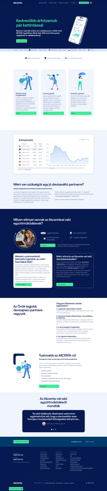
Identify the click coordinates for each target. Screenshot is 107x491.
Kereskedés (58, 455)
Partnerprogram (73, 462)
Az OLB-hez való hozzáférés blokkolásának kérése (81, 468)
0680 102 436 (51, 167)
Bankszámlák (59, 468)
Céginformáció (59, 453)
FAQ (71, 455)
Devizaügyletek (43, 453)
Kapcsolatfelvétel (60, 457)
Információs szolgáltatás (75, 457)
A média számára (60, 464)
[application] (67, 154)
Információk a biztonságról (76, 470)
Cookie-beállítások (59, 482)
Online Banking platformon (63, 196)
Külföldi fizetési (43, 455)
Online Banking (28, 169)
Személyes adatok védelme (76, 466)
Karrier (57, 462)
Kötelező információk (75, 464)
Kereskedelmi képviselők (61, 459)
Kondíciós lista (73, 453)
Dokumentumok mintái (75, 459)
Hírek (57, 466)
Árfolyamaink (43, 464)
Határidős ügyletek (44, 457)
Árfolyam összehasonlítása (46, 462)
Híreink (42, 459)
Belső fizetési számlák (45, 468)
